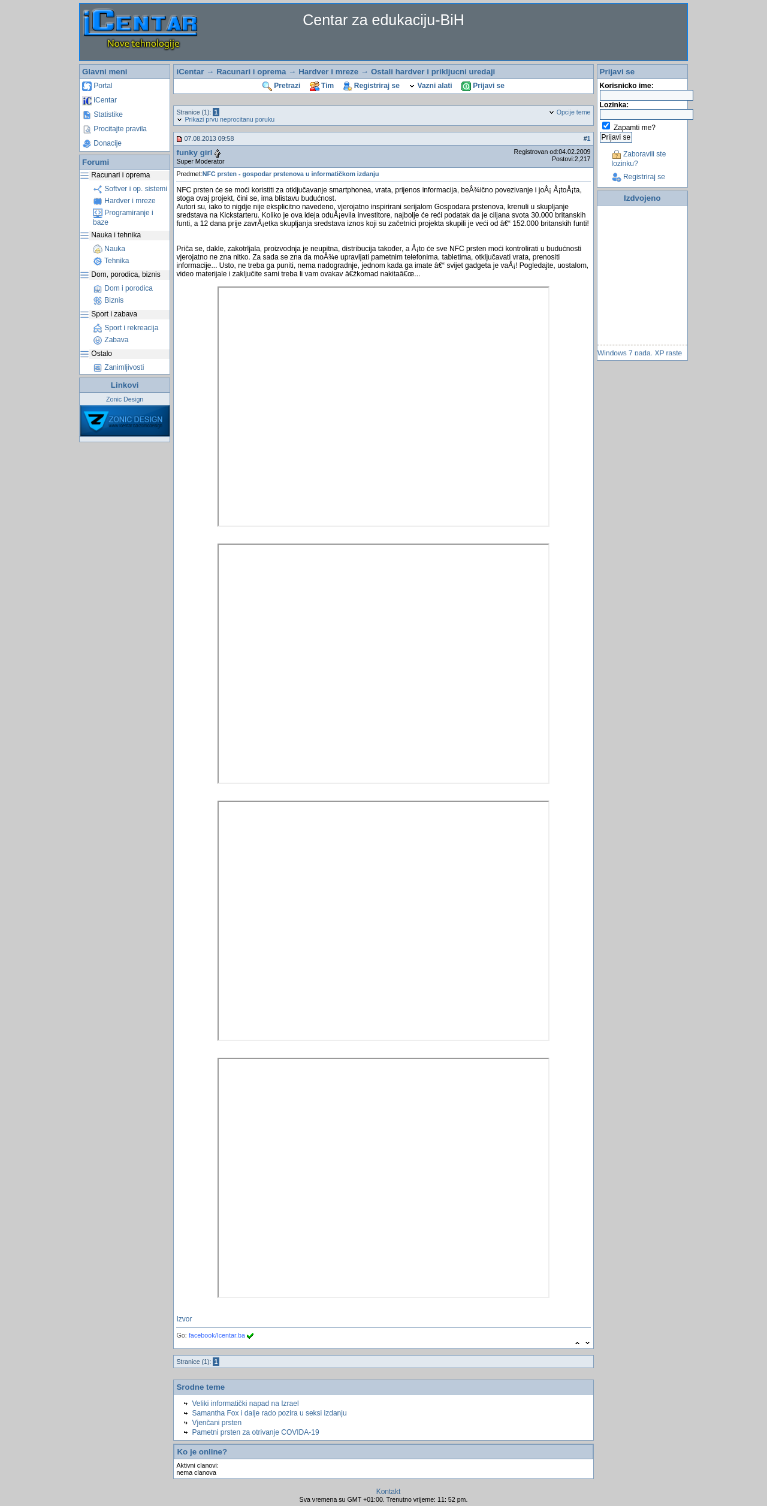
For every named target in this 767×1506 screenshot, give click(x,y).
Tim (322, 86)
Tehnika (111, 260)
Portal (97, 86)
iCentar (99, 100)
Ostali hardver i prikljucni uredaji (433, 71)
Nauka (109, 249)
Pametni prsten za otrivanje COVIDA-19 (255, 1432)
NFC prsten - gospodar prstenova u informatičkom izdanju (291, 173)
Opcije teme (569, 112)
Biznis (108, 300)
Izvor (184, 1319)
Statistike (102, 114)
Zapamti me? (635, 127)
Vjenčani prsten (216, 1423)
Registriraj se (371, 86)
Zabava (110, 340)
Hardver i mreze (124, 201)
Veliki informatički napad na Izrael (245, 1403)
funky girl (194, 152)
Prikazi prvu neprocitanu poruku (225, 119)
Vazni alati (430, 86)
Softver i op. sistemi (130, 189)
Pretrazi (281, 86)
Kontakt (388, 1491)
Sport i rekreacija (125, 328)
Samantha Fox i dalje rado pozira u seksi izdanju (269, 1413)
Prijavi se (483, 86)
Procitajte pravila (114, 129)
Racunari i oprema (251, 71)
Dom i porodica (123, 288)
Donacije (102, 143)
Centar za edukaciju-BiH (383, 19)
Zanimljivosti (118, 367)
